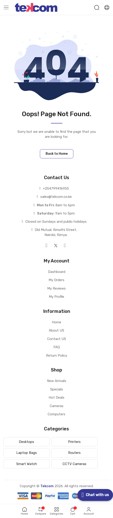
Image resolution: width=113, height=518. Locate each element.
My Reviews (56, 288)
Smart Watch (26, 464)
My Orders (56, 280)
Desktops (26, 442)
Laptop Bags (26, 453)
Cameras (56, 406)
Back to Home (57, 154)
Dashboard (56, 272)
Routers (74, 453)
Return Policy (56, 355)
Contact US (56, 339)
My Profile (56, 297)
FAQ (56, 347)
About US (56, 330)
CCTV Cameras (74, 464)
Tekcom (47, 486)
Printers (74, 442)
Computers (56, 414)
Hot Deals (56, 397)
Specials (56, 389)
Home (56, 322)
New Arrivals (56, 381)
